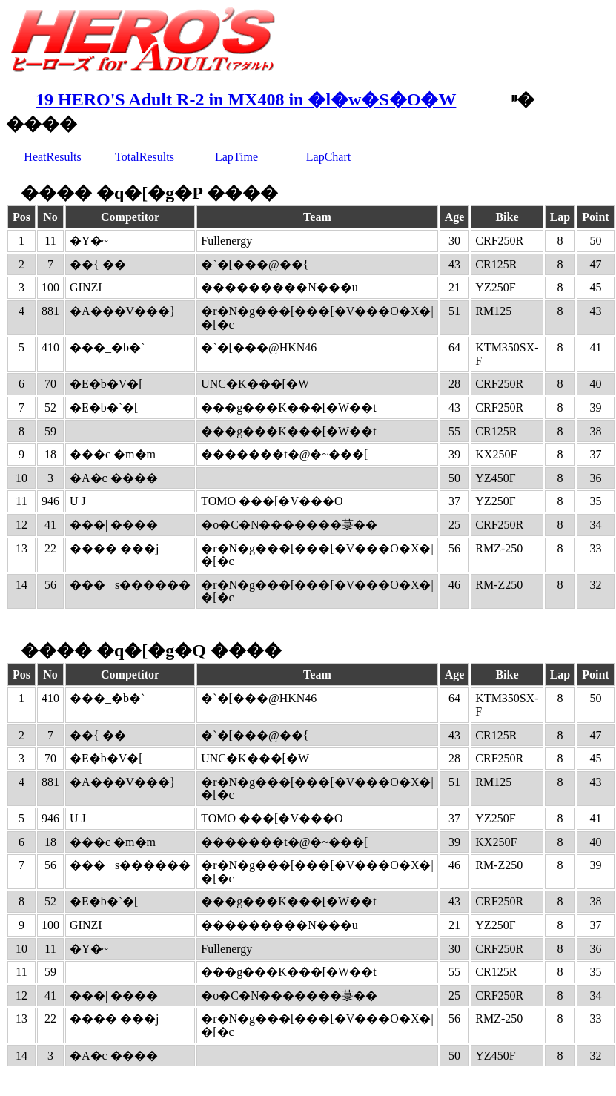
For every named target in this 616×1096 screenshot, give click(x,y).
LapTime (236, 157)
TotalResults (144, 157)
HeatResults (52, 157)
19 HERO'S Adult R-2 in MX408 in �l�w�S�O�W (246, 99)
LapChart (328, 157)
